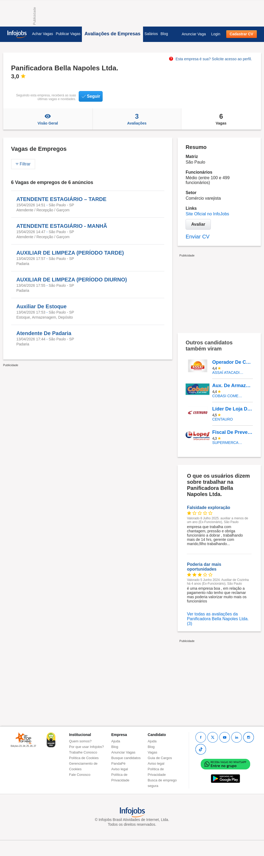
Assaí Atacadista (228, 372)
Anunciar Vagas (123, 752)
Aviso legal (119, 769)
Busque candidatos (126, 758)
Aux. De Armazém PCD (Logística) (232, 385)
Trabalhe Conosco (83, 752)
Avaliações (137, 119)
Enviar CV (197, 236)
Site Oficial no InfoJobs (207, 214)
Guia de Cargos (160, 758)
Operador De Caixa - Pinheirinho (232, 362)
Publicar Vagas (68, 34)
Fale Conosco (79, 775)
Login (215, 34)
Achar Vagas (42, 34)
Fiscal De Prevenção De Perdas (232, 432)
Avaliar (198, 224)
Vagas (221, 119)
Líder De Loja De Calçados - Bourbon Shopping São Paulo (232, 409)
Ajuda (115, 741)
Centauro (222, 419)
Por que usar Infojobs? (86, 747)
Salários (151, 34)
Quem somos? (80, 741)
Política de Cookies (84, 758)
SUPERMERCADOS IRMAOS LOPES (228, 442)
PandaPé (118, 763)
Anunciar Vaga (194, 34)
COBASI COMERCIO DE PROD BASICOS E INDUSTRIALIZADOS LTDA (228, 396)
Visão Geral (47, 119)
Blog (164, 34)
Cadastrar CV (241, 34)
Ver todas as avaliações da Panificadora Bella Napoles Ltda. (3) (218, 619)
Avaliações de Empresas (112, 33)
